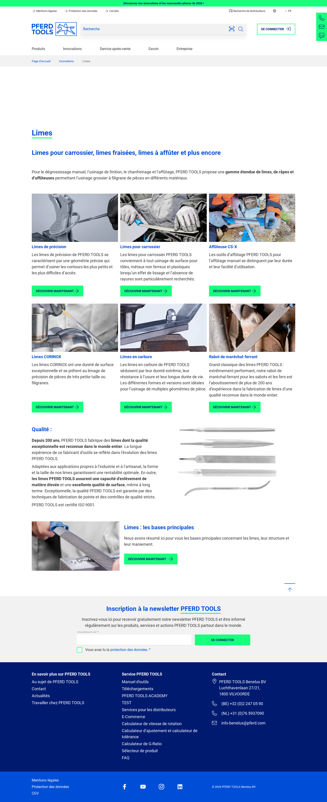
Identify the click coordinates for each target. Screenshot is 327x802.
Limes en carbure (136, 356)
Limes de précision (49, 246)
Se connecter (222, 640)
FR (287, 11)
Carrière (112, 11)
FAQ (125, 757)
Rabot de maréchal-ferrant (233, 356)
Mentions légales (44, 11)
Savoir (153, 49)
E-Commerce (133, 716)
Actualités (41, 695)
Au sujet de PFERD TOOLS (55, 681)
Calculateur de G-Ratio (142, 743)
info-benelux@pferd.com (239, 722)
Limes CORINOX (46, 356)
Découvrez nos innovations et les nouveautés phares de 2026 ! (163, 3)
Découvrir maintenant (57, 291)
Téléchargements (137, 688)
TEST (127, 702)
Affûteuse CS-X (223, 246)
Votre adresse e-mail (87, 632)
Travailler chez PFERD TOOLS (58, 702)
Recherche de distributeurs (247, 11)
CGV (35, 793)
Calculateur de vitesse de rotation (152, 723)
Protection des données (81, 11)
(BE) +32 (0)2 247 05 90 (237, 703)
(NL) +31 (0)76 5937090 (238, 713)
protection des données (128, 650)
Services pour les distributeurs (149, 709)
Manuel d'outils (135, 681)
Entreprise (184, 49)
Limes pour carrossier (140, 246)
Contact (39, 688)
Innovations (72, 49)
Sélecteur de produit (140, 750)
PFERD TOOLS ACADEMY (145, 695)
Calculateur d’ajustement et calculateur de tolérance (160, 733)
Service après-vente (115, 49)
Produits (38, 49)
